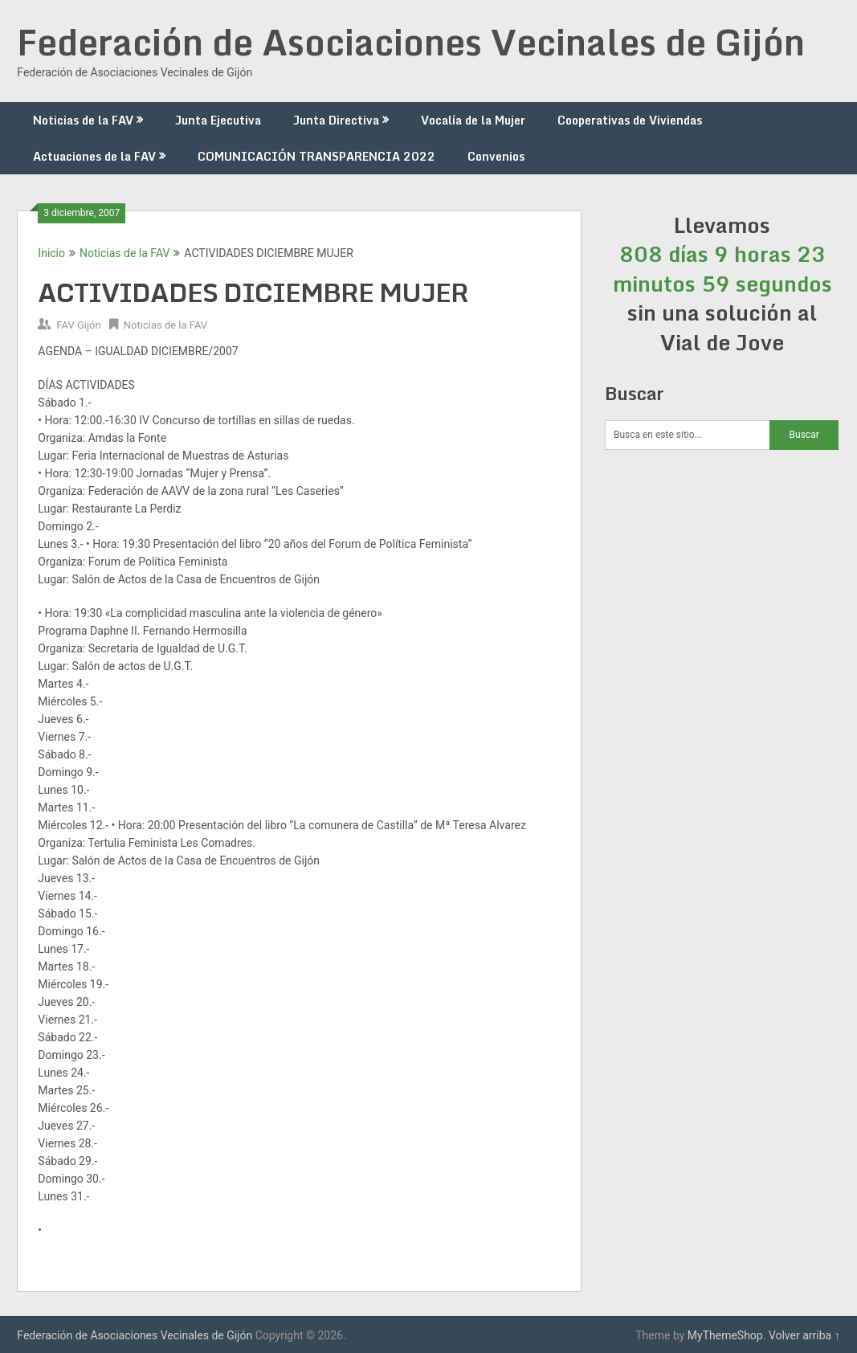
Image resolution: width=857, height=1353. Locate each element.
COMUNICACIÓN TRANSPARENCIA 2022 (316, 156)
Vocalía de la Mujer (473, 120)
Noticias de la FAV (83, 120)
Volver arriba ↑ (804, 1335)
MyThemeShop (725, 1335)
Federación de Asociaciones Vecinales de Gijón (411, 42)
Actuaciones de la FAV (94, 156)
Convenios (495, 156)
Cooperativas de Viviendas (629, 120)
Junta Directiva (336, 120)
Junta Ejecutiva (218, 120)
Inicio (51, 253)
